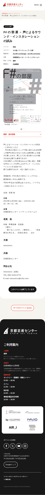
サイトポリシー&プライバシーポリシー (17, 476)
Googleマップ (11, 464)
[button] (21, 129)
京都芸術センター (13, 4)
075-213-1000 (10, 458)
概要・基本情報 (9, 134)
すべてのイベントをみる (22, 308)
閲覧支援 (8, 479)
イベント (16, 13)
